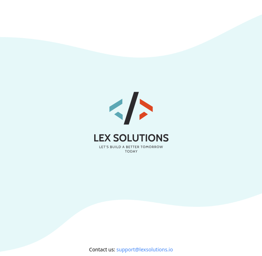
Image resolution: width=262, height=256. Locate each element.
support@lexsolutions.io (145, 249)
